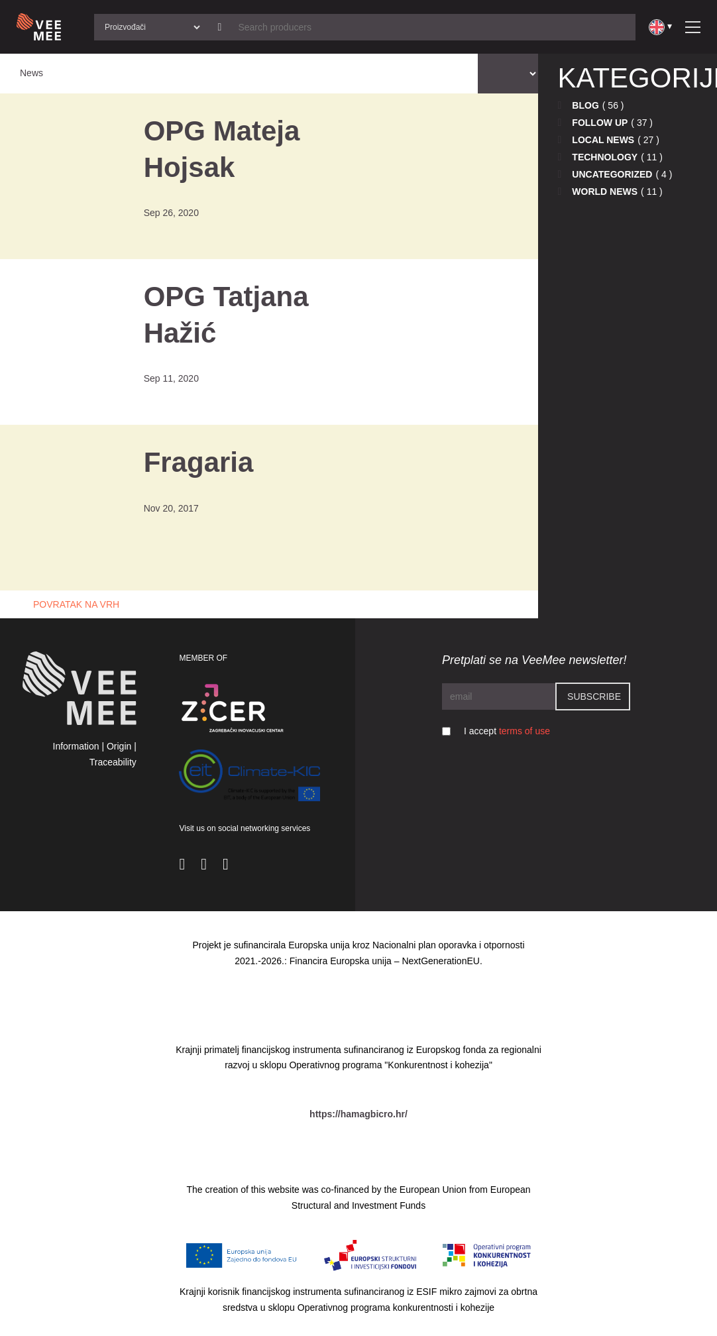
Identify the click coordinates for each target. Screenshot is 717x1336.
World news (604, 191)
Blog (585, 105)
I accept (507, 731)
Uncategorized (612, 174)
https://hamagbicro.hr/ (358, 1114)
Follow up (600, 122)
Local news (603, 140)
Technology (604, 157)
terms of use (524, 731)
